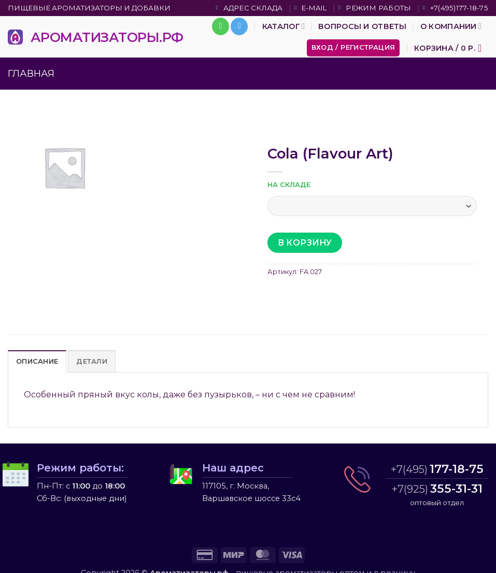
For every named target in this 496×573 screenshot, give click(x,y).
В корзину (305, 243)
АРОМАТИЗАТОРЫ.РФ (107, 37)
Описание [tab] (37, 361)
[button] (353, 47)
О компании (450, 26)
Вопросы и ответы (362, 26)
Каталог (283, 26)
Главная (31, 73)
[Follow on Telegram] (239, 26)
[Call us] (220, 26)
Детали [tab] (91, 361)
